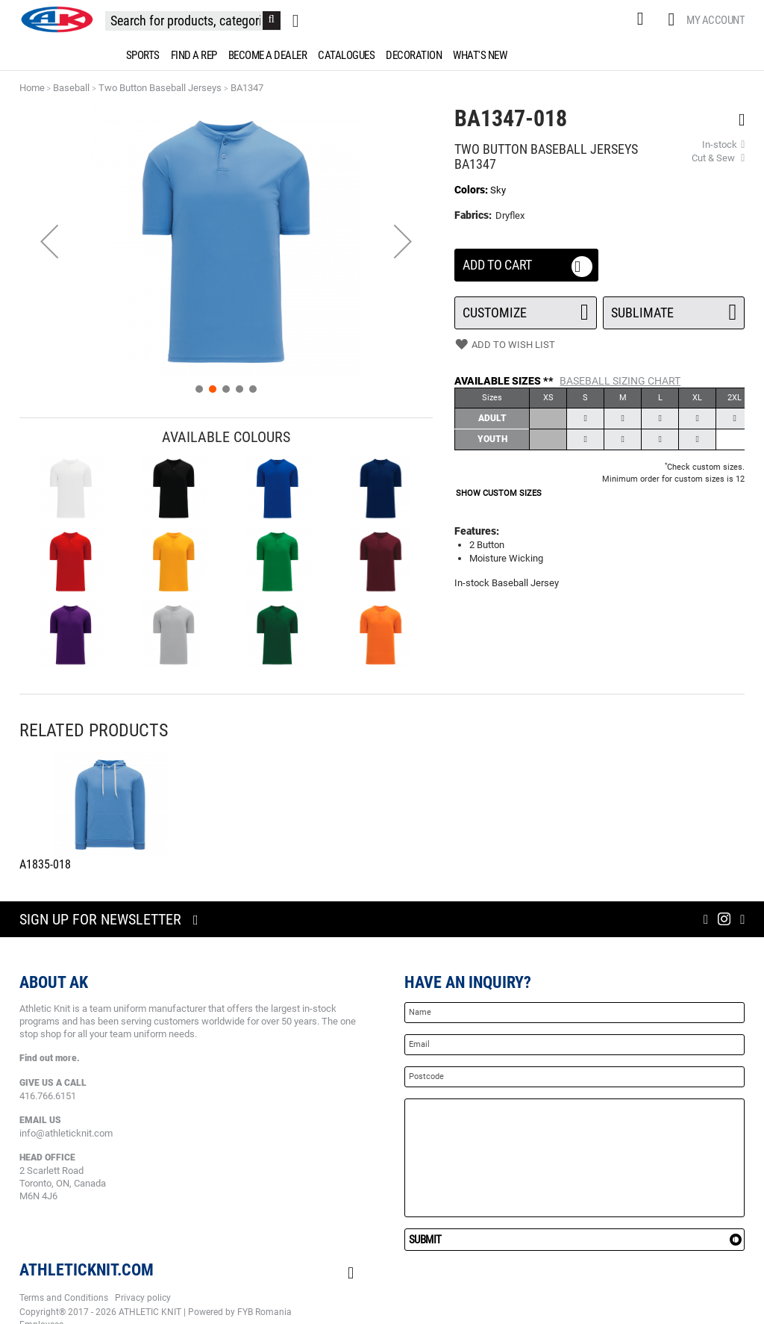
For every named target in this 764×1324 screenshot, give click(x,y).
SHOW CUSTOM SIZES (499, 493)
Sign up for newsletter (100, 919)
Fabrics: (474, 215)
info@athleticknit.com (66, 1133)
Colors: (472, 190)
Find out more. (49, 1058)
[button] (49, 241)
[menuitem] (140, 55)
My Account (715, 20)
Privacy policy (143, 1298)
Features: (476, 531)
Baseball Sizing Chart (620, 381)
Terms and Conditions (63, 1298)
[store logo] (56, 19)
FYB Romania (264, 1312)
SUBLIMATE (674, 308)
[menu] (382, 55)
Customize (525, 308)
